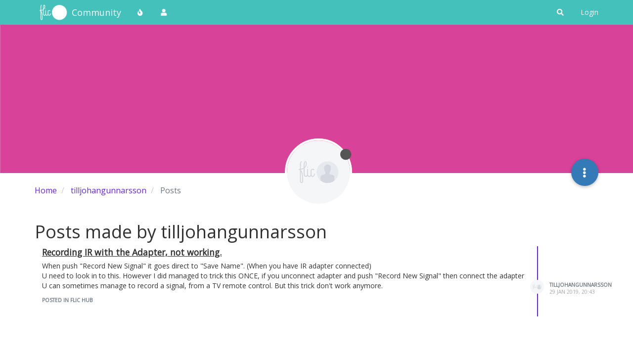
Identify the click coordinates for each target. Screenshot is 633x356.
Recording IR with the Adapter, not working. (132, 252)
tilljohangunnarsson (580, 284)
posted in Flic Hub (67, 300)
